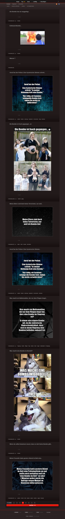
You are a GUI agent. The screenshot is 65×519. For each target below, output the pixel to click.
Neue (28, 1)
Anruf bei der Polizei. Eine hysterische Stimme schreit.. (27, 72)
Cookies (27, 516)
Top (23, 1)
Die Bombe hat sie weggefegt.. (19, 11)
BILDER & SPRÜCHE (15, 6)
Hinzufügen (42, 1)
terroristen (29, 244)
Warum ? (12, 58)
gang (23, 198)
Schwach (14, 17)
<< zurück (9, 502)
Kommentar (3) (11, 20)
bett (25, 498)
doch (22, 244)
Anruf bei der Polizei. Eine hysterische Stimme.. (25, 249)
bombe (19, 20)
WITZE (8, 6)
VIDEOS (23, 6)
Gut (9, 17)
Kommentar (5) (11, 53)
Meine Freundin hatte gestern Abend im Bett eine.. (26, 458)
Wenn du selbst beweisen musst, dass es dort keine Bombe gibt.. (31, 444)
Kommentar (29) (11, 198)
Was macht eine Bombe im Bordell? (21, 351)
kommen (43, 119)
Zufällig (34, 1)
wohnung (26, 119)
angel (39, 498)
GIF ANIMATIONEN (30, 6)
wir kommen (36, 119)
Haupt (17, 1)
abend (32, 498)
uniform (35, 498)
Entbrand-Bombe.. (15, 25)
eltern (19, 244)
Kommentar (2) (11, 244)
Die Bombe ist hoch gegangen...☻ (21, 124)
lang (40, 119)
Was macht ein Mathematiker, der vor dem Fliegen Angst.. (28, 298)
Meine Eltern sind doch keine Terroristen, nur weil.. (26, 203)
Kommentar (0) (11, 67)
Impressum (31, 516)
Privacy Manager (36, 516)
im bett (22, 498)
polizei (19, 119)
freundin (42, 498)
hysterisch (31, 119)
